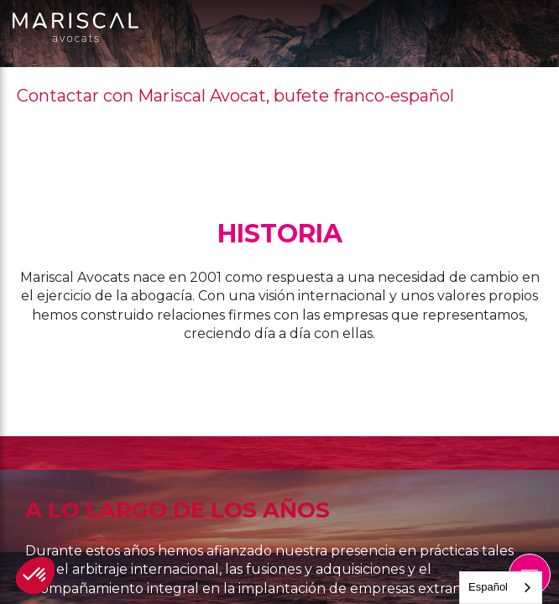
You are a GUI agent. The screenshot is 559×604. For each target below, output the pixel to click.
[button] (35, 575)
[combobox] (500, 587)
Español (488, 587)
